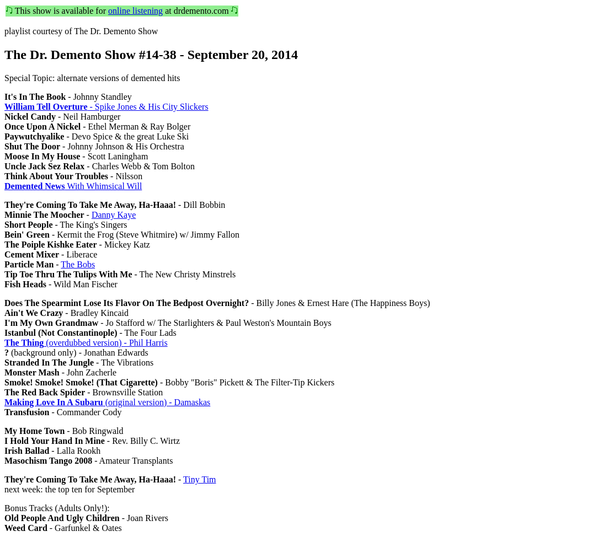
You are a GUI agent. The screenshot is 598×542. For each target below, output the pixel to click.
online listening (135, 10)
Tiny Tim (199, 479)
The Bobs (78, 264)
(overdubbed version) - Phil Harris (86, 342)
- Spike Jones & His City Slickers (106, 106)
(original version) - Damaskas (107, 402)
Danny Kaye (114, 214)
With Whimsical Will (73, 186)
